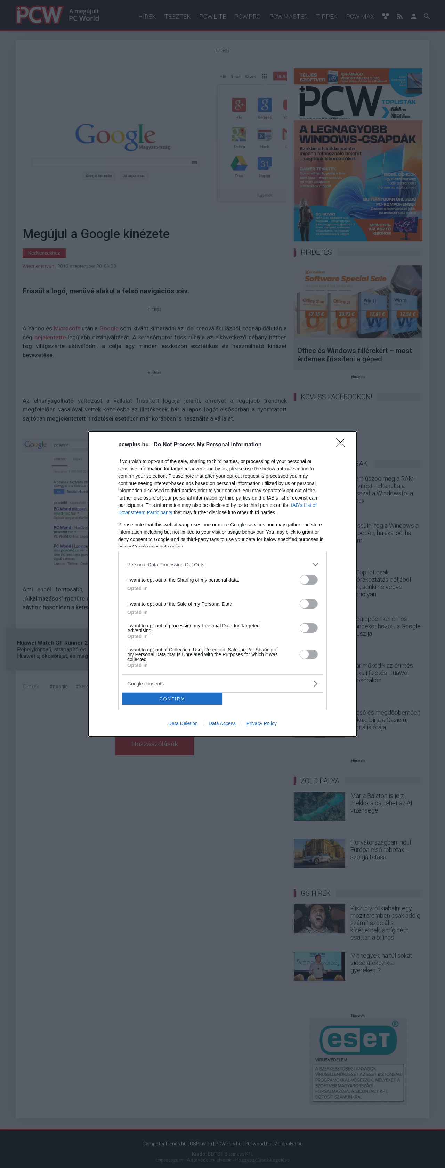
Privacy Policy (261, 723)
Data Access (222, 723)
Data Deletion (183, 723)
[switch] (309, 580)
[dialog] (222, 584)
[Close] (342, 445)
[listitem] (222, 564)
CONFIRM (172, 698)
